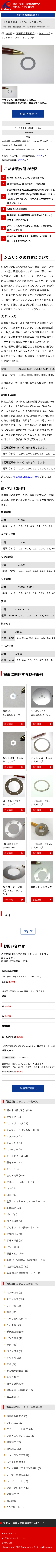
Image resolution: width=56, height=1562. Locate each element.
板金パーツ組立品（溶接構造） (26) (26, 1261)
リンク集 (8, 1543)
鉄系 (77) (11, 1365)
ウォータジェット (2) (18, 1488)
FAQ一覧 (28, 931)
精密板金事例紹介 (25, 33)
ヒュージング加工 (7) (18, 1456)
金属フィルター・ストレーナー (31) (26, 1202)
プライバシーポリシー (14, 1539)
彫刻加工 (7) (13, 1495)
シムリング (44, 33)
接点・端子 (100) (16, 1176)
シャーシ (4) (13, 1170)
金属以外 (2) (13, 1378)
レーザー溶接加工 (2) (18, 1475)
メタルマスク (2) (15, 1137)
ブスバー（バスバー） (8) (20, 1183)
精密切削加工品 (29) (17, 1267)
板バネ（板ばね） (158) (19, 1111)
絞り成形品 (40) (15, 1235)
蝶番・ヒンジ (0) (15, 1254)
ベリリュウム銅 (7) (17, 1319)
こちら (39, 156)
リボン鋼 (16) (14, 1306)
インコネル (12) (15, 1339)
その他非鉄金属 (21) (17, 1371)
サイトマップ (10, 1534)
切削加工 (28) (14, 1443)
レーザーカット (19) (17, 1482)
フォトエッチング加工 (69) (21, 1436)
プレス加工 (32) (15, 1423)
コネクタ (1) (13, 1189)
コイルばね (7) (14, 1222)
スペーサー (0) (14, 1150)
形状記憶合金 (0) (15, 1332)
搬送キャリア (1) (15, 1163)
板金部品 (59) (14, 1209)
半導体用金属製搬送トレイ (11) (23, 1274)
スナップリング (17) (17, 1124)
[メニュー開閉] (49, 5)
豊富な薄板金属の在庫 (25, 476)
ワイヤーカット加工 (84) (20, 1430)
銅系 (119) (12, 1313)
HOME (9, 33)
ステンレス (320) (16, 1300)
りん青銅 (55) (14, 1326)
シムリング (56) (15, 1143)
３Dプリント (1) (15, 1508)
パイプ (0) (12, 1215)
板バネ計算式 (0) (15, 1384)
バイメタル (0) (14, 1352)
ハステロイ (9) (14, 1293)
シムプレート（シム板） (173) (23, 1130)
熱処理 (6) (12, 1501)
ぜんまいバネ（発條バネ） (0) (23, 1228)
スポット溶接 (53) (16, 1462)
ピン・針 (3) (13, 1248)
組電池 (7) (12, 1196)
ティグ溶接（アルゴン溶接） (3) (24, 1469)
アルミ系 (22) (14, 1358)
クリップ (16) (14, 1117)
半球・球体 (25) (15, 1241)
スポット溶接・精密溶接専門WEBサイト (24, 1524)
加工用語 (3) (13, 1397)
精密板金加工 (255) (17, 1417)
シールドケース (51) (17, 1156)
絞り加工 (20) (14, 1449)
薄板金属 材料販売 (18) (20, 1391)
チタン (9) (12, 1345)
